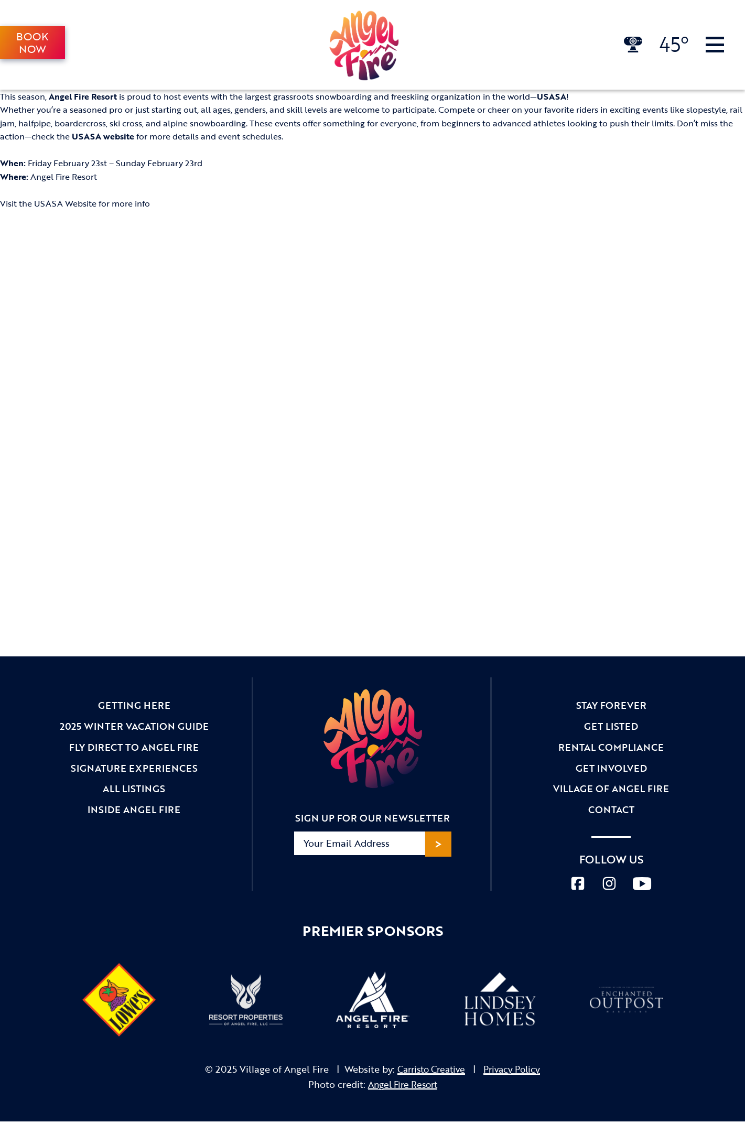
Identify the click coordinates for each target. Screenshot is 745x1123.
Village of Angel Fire (611, 790)
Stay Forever (611, 705)
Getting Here (134, 705)
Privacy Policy (515, 1071)
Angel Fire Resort (402, 1086)
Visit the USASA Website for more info (75, 204)
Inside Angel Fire (134, 812)
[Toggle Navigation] (715, 45)
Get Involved (611, 769)
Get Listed (611, 727)
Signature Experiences (134, 769)
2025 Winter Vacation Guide (134, 727)
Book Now (33, 43)
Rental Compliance (611, 748)
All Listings (134, 790)
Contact (611, 812)
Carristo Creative (429, 1071)
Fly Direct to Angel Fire (134, 748)
